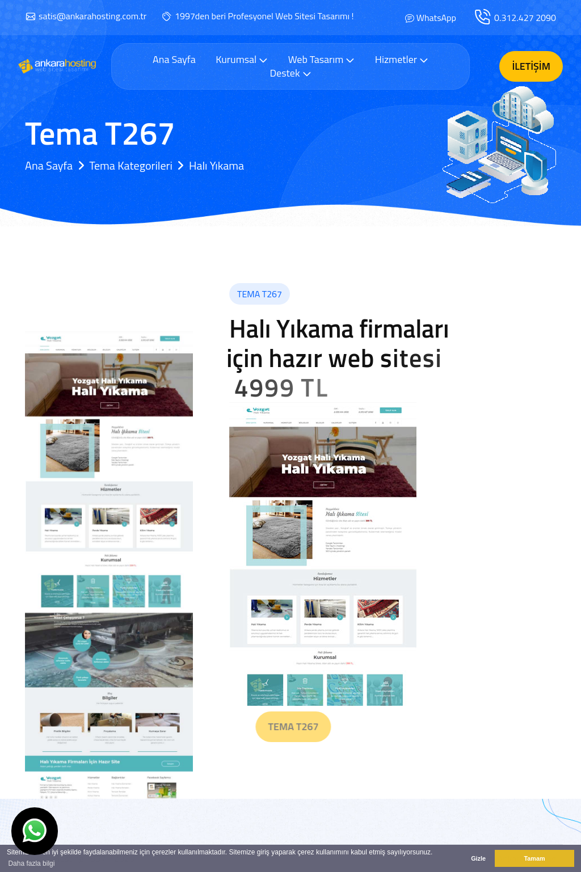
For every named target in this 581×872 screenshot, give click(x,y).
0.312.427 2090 (525, 17)
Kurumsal (242, 59)
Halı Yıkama (216, 165)
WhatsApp (436, 17)
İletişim (531, 66)
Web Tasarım (321, 59)
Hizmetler (401, 59)
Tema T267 (312, 726)
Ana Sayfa (174, 59)
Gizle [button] (478, 858)
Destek (290, 73)
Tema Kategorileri (130, 165)
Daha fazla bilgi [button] (31, 863)
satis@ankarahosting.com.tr (92, 15)
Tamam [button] (534, 858)
